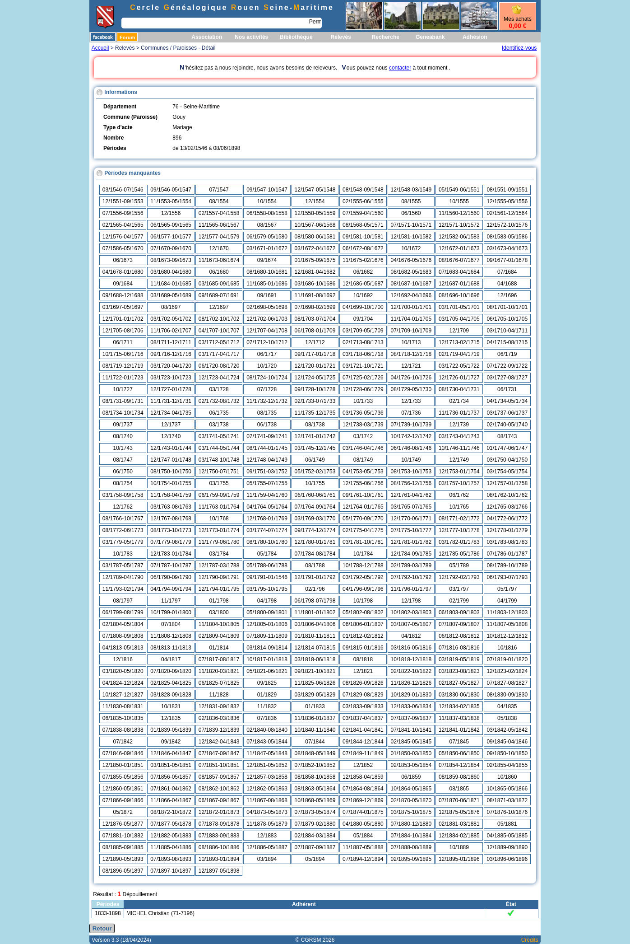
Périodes (108, 904)
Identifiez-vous (519, 48)
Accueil (100, 48)
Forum (127, 37)
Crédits (529, 940)
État (511, 904)
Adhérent (304, 904)
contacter (400, 68)
